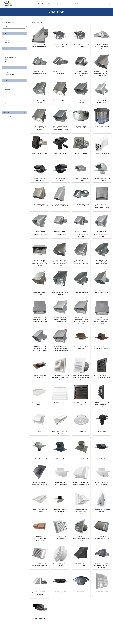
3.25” (6, 91)
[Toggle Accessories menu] (64, 3)
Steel (6, 61)
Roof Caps (7, 40)
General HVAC (8, 117)
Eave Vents (8, 38)
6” (5, 99)
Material (5, 49)
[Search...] (14, 27)
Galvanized (7, 55)
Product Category (7, 34)
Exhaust (7, 72)
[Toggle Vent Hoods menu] (55, 3)
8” (5, 104)
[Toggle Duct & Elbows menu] (47, 3)
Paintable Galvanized (10, 57)
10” (5, 85)
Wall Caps (7, 42)
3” (5, 93)
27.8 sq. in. (7, 89)
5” (5, 97)
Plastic (6, 59)
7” (5, 102)
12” (5, 87)
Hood (4, 68)
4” (5, 95)
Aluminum (7, 53)
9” (5, 106)
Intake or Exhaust (9, 74)
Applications (6, 112)
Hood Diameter (7, 81)
